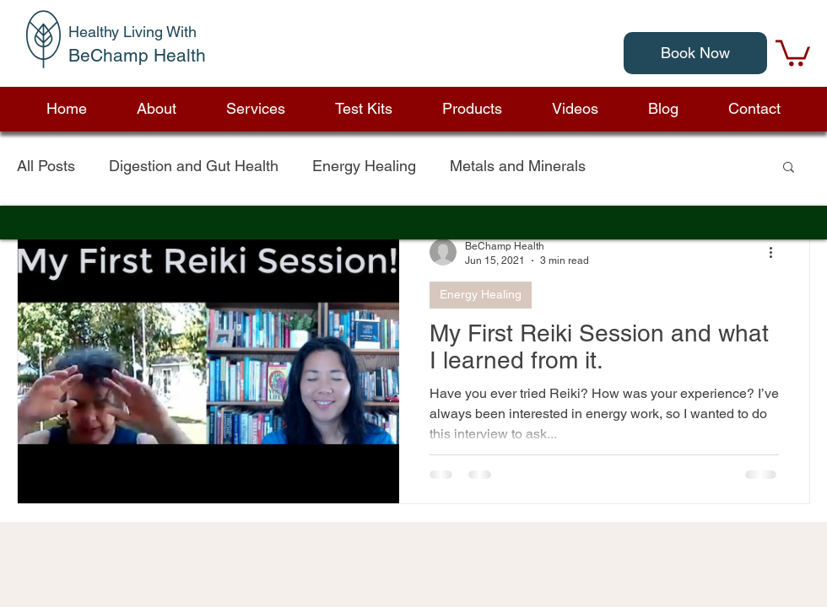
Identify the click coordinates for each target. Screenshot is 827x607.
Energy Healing (364, 166)
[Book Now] (695, 53)
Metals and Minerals (518, 166)
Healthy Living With (132, 31)
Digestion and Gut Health (193, 166)
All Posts (46, 166)
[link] (793, 51)
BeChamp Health (137, 55)
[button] (472, 109)
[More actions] (776, 252)
